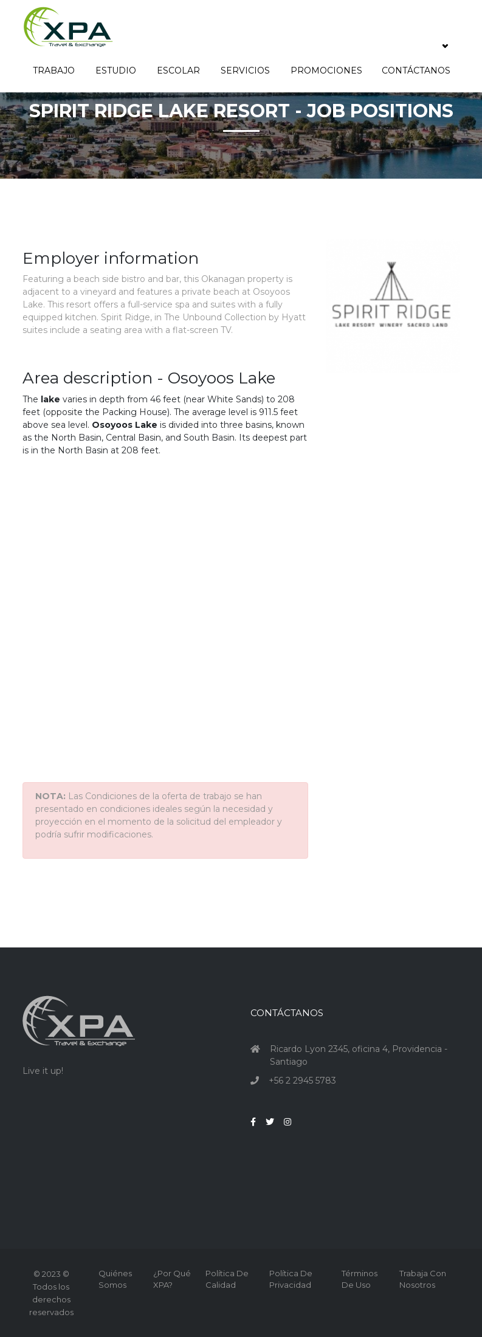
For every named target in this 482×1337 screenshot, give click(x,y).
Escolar (179, 70)
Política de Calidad (227, 1279)
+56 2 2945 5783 (302, 1080)
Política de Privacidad (290, 1279)
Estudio (116, 70)
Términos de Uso (359, 1279)
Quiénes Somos (115, 1279)
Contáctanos (416, 70)
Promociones (326, 70)
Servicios (246, 70)
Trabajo (54, 70)
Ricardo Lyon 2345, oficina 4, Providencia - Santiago (358, 1055)
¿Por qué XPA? (172, 1279)
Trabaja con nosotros (422, 1279)
